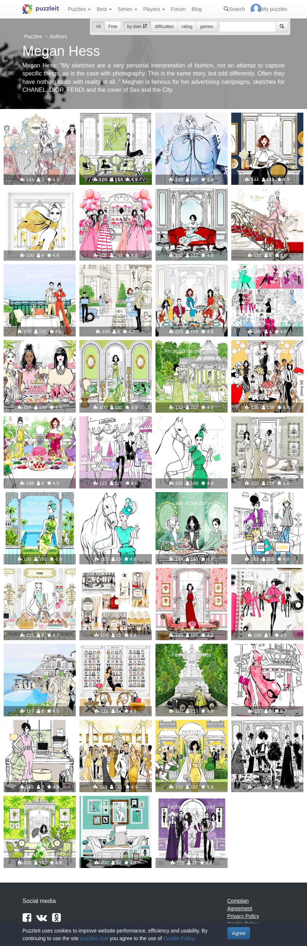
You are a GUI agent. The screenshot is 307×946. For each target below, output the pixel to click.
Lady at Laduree (115, 427)
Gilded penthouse (267, 427)
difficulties (164, 26)
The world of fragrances (115, 579)
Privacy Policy (243, 916)
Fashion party (39, 123)
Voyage (115, 275)
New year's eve (267, 730)
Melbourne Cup (191, 427)
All (98, 26)
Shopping (267, 503)
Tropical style (115, 351)
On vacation (40, 275)
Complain (238, 901)
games (206, 26)
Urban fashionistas (267, 579)
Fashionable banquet (191, 807)
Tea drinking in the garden (39, 430)
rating (186, 26)
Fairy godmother (191, 123)
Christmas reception (115, 730)
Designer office (116, 123)
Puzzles (79, 9)
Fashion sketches (267, 275)
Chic (40, 199)
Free (113, 26)
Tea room (191, 579)
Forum (178, 9)
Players (154, 9)
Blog (197, 9)
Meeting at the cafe (40, 351)
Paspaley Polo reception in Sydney (191, 734)
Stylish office (267, 123)
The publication (40, 655)
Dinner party (191, 275)
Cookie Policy (178, 938)
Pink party (115, 199)
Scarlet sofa (191, 199)
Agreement (239, 908)
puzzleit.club (94, 938)
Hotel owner (40, 503)
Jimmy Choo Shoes (116, 655)
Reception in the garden (191, 351)
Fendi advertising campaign (39, 582)
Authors (58, 36)
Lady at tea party (191, 503)
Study (39, 730)
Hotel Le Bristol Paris (267, 199)
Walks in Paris (267, 655)
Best (104, 9)
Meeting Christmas (267, 351)
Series (127, 9)
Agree (238, 933)
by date (137, 26)
